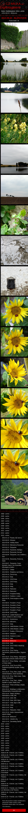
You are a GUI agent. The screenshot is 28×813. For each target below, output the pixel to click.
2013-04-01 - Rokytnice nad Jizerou (12, 572)
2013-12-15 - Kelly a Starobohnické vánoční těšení (12, 713)
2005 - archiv (5, 516)
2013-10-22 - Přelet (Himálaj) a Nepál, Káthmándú (13, 686)
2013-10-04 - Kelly (7, 643)
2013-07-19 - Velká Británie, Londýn (13, 629)
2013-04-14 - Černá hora (9, 574)
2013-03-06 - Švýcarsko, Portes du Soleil (12, 560)
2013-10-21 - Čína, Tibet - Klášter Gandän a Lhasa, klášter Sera (12, 681)
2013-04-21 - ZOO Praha (9, 579)
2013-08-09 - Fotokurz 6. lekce (11, 636)
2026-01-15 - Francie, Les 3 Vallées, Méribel (12, 780)
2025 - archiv (5, 750)
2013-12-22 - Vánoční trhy (10, 719)
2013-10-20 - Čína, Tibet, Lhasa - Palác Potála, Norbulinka (14, 677)
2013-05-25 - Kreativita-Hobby (11, 593)
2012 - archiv (5, 533)
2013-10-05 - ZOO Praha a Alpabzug (13, 645)
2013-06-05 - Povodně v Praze (11, 607)
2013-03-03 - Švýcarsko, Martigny (12, 550)
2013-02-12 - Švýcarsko (9, 547)
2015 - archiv (5, 726)
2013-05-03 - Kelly (7, 584)
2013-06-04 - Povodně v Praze (11, 605)
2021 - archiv (5, 740)
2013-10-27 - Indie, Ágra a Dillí (11, 702)
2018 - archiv (5, 733)
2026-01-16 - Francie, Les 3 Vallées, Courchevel (12, 784)
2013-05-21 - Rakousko (9, 591)
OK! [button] (14, 810)
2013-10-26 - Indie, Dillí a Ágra (11, 700)
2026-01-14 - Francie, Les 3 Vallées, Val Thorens (13, 776)
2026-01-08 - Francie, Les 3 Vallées (12, 752)
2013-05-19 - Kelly (7, 586)
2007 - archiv (5, 521)
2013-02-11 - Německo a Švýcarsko (13, 545)
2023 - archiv (5, 745)
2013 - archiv (20, 11)
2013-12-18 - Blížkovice (9, 716)
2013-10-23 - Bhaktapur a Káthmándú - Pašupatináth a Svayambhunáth (14, 690)
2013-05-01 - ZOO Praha (9, 581)
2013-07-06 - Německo (9, 621)
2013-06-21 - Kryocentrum (10, 619)
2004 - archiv (5, 514)
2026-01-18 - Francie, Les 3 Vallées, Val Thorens (13, 793)
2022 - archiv (5, 743)
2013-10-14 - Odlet (7, 648)
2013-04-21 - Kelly (7, 577)
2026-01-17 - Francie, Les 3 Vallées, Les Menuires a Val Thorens (12, 789)
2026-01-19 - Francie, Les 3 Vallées (12, 796)
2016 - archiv (5, 728)
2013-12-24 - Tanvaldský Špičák (11, 721)
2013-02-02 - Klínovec (8, 540)
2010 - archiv (5, 528)
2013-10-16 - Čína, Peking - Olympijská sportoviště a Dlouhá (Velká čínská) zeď (14, 657)
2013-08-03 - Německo (9, 633)
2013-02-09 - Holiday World (10, 542)
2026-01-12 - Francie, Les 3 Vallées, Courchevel (12, 767)
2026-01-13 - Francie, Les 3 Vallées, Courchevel (12, 771)
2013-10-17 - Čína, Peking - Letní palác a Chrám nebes (14, 662)
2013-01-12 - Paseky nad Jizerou (12, 538)
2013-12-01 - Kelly (7, 707)
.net (15, 3)
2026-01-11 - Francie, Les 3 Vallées (12, 764)
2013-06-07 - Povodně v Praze (11, 610)
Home (3, 11)
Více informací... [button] (6, 806)
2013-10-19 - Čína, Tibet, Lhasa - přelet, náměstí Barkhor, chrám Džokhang (14, 672)
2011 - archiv (5, 530)
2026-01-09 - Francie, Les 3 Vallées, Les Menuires (12, 756)
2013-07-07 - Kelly (7, 624)
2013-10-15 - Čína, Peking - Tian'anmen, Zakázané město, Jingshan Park (14, 652)
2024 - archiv (5, 748)
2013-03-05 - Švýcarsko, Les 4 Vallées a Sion (14, 555)
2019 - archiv (5, 736)
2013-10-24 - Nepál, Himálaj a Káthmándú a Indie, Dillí (11, 694)
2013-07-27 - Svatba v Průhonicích (12, 631)
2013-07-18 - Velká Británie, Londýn (13, 626)
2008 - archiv (5, 523)
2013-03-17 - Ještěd (8, 569)
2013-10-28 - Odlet (7, 705)
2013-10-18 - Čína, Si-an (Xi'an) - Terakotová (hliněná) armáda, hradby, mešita (13, 667)
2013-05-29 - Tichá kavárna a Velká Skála (12, 599)
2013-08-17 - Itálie (7, 638)
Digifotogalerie (10, 7)
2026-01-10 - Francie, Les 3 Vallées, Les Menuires (12, 760)
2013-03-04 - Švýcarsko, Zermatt (12, 552)
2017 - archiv (5, 731)
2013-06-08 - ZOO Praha (9, 612)
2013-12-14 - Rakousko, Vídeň (11, 710)
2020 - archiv (5, 738)
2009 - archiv (5, 526)
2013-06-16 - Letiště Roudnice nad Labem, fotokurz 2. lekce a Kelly (12, 616)
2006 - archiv (5, 518)
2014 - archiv (5, 724)
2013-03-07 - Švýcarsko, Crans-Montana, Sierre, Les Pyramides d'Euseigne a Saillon (11, 565)
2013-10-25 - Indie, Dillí (9, 698)
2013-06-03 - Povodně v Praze (11, 603)
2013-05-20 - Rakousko (9, 589)
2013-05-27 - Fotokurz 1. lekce (11, 596)
